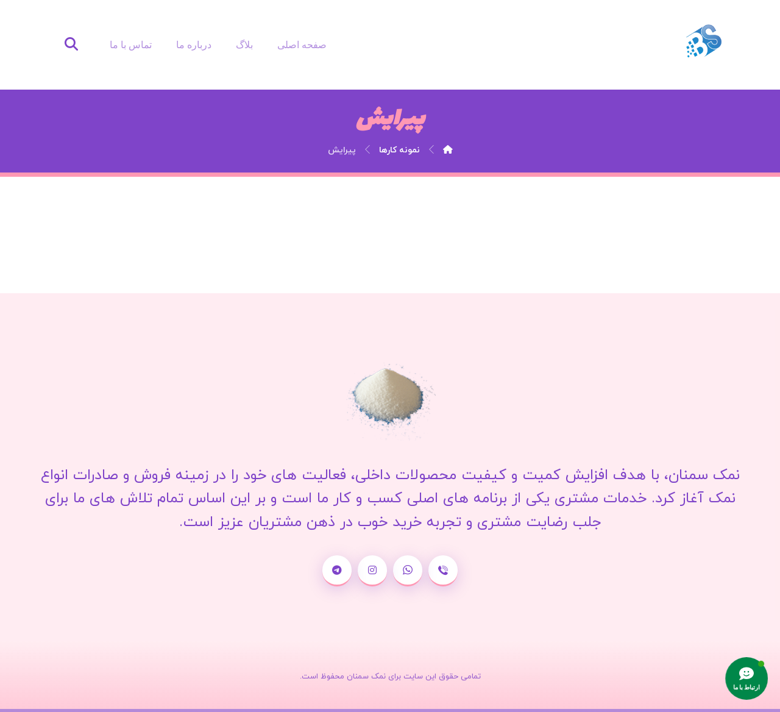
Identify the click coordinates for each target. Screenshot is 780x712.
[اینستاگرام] (372, 570)
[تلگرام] (337, 570)
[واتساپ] (407, 570)
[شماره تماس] (443, 570)
